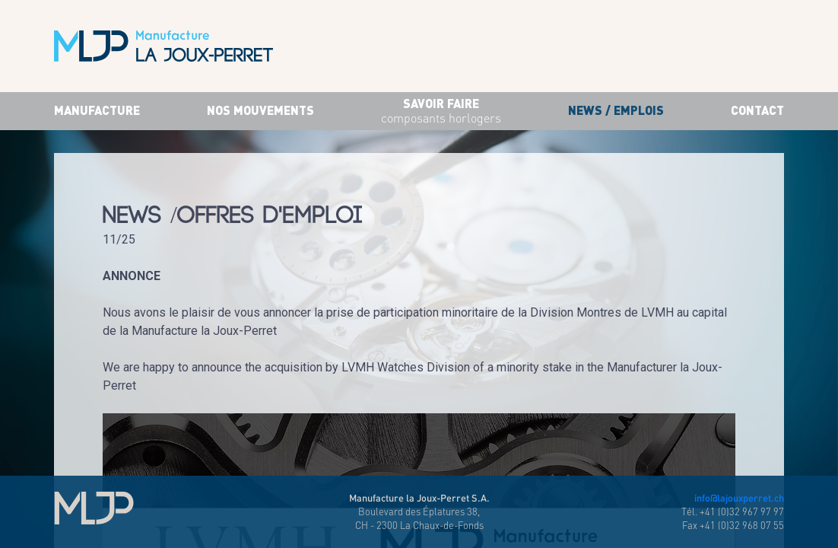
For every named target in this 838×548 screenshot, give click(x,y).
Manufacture (97, 110)
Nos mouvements (260, 110)
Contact (757, 110)
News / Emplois (616, 110)
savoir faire (441, 111)
